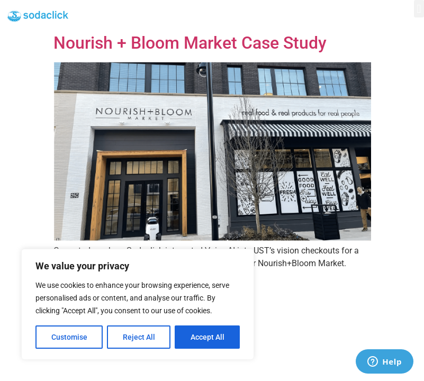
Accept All (207, 337)
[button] (419, 8)
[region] (137, 304)
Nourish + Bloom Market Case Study (190, 43)
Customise (69, 337)
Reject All (139, 337)
